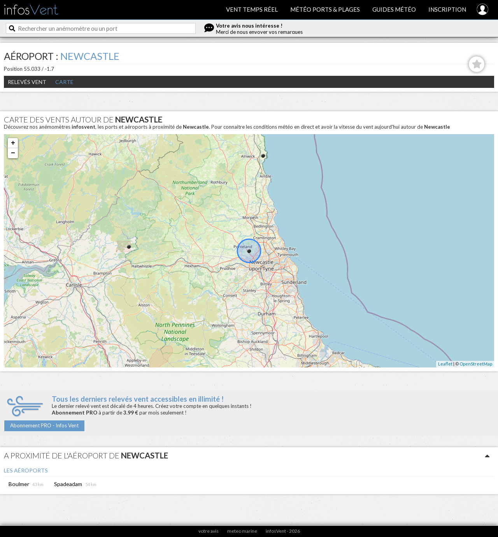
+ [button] (13, 143)
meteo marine (242, 531)
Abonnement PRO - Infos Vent (44, 425)
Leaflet (445, 363)
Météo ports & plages (325, 9)
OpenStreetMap (475, 363)
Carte (64, 82)
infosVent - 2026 (283, 531)
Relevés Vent (27, 82)
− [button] (13, 153)
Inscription (447, 9)
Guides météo (394, 9)
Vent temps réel (252, 9)
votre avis (208, 531)
